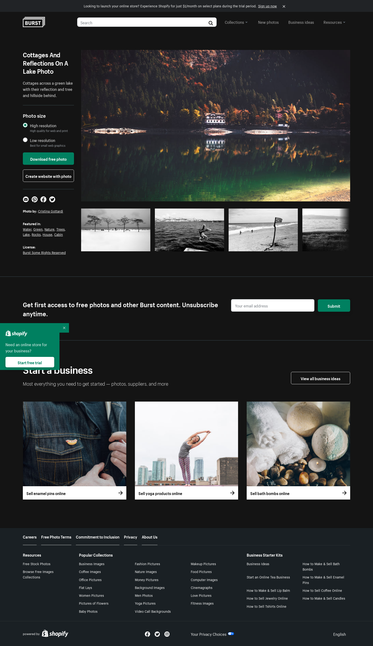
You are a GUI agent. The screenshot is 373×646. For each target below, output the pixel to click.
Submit (334, 305)
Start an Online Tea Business (268, 576)
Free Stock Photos (36, 563)
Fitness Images (202, 603)
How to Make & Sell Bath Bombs (321, 566)
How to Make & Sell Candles (324, 598)
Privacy (130, 536)
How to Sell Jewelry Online (267, 598)
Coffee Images (90, 571)
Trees (60, 229)
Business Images (91, 563)
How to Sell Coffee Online (322, 590)
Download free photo (48, 158)
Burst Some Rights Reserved (44, 252)
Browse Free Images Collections (38, 574)
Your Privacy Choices (212, 634)
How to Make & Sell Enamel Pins (323, 579)
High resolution (43, 125)
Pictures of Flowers (93, 603)
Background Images (150, 587)
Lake (26, 234)
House (47, 234)
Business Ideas (258, 563)
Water (27, 229)
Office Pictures (90, 579)
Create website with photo (48, 176)
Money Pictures (146, 579)
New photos (268, 22)
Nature (49, 229)
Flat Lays (85, 587)
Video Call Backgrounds (153, 611)
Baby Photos (88, 611)
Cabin (58, 234)
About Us (149, 536)
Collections (236, 22)
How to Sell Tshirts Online (266, 606)
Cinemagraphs (201, 587)
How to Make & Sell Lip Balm (268, 590)
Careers (30, 536)
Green (38, 229)
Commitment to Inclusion (97, 536)
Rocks (36, 234)
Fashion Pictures (147, 563)
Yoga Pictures (145, 603)
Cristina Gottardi (50, 211)
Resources (334, 22)
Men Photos (144, 595)
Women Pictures (91, 595)
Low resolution (42, 140)
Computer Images (204, 579)
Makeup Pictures (203, 563)
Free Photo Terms (56, 536)
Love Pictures (201, 595)
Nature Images (146, 571)
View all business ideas (320, 378)
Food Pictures (201, 571)
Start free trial (30, 362)
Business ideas (301, 22)
